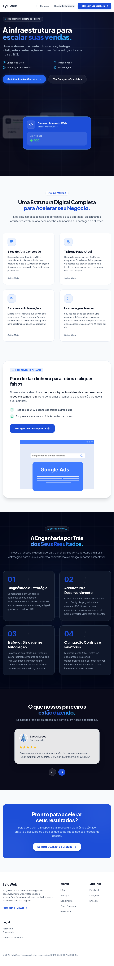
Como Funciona (68, 906)
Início (63, 890)
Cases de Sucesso (64, 6)
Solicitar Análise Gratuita (24, 79)
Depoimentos (67, 901)
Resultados (66, 911)
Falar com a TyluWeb (15, 908)
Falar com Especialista (94, 6)
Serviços (44, 6)
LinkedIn (93, 901)
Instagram (94, 895)
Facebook (94, 890)
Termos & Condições (13, 937)
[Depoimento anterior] (52, 772)
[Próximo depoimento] (61, 772)
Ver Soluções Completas (67, 79)
